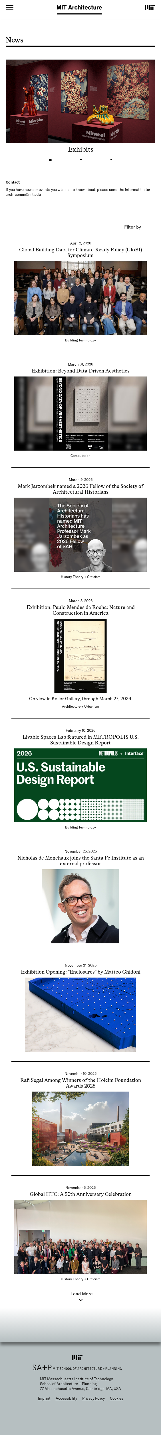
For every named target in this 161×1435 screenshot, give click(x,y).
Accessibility (66, 1398)
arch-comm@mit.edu (23, 194)
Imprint (44, 1398)
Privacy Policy (93, 1398)
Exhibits (80, 149)
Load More (82, 1293)
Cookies (116, 1398)
